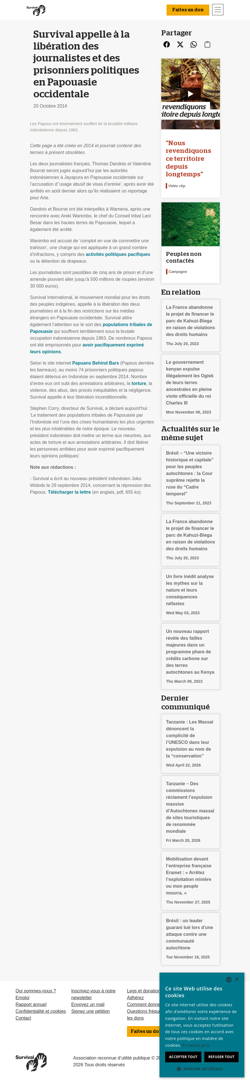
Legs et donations (145, 990)
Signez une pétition (90, 1011)
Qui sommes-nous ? (36, 990)
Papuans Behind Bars (95, 363)
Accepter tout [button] (183, 1056)
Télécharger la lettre (69, 492)
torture (139, 383)
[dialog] (202, 1025)
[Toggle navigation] (217, 9)
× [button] (236, 979)
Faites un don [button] (188, 10)
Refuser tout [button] (221, 1056)
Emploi (22, 997)
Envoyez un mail (87, 1004)
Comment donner (144, 1004)
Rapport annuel (31, 1004)
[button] (202, 1069)
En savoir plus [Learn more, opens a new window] (196, 1045)
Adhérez (135, 997)
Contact (23, 1018)
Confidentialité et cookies (41, 1011)
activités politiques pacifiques (118, 254)
